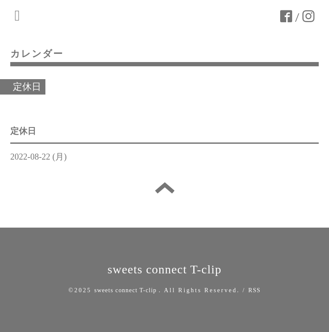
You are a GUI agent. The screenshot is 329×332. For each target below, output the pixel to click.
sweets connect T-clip (164, 269)
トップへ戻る (164, 187)
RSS (254, 290)
